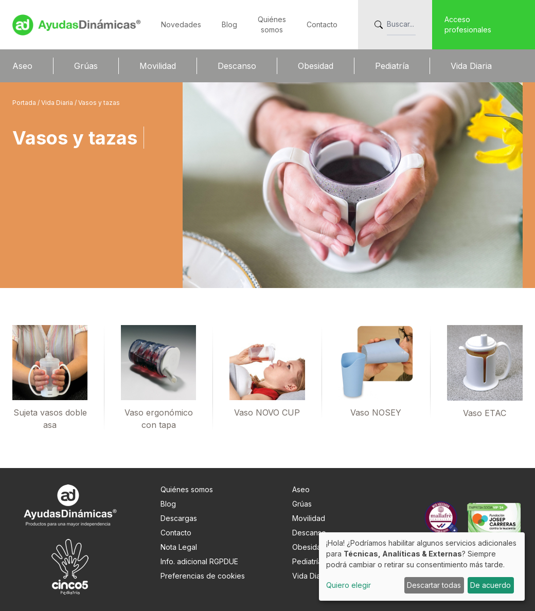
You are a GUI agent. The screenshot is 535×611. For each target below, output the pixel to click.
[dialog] (422, 566)
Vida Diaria (471, 66)
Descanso (237, 66)
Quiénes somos (186, 489)
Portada (25, 102)
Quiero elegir (348, 585)
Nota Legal (178, 547)
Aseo (22, 66)
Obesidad (315, 66)
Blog (229, 24)
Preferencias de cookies (202, 575)
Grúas (86, 66)
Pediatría (392, 66)
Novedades (181, 24)
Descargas (178, 518)
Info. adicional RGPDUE (199, 561)
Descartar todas (434, 585)
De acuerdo (490, 585)
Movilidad (157, 66)
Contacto (322, 24)
